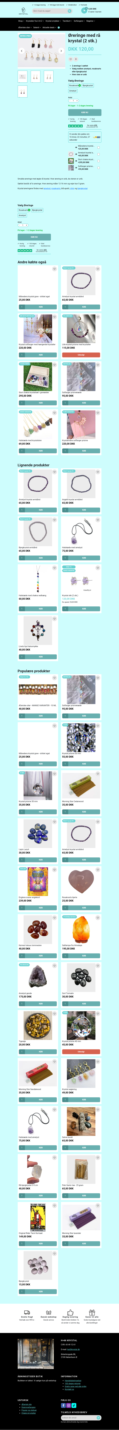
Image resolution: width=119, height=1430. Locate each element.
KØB (41, 307)
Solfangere (79, 21)
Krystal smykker (53, 21)
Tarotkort (67, 21)
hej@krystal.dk (73, 1349)
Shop (21, 21)
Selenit (37, 27)
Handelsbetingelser (73, 1380)
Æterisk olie (27, 1404)
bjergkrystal (82, 188)
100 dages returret (73, 1383)
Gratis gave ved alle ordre (75, 1386)
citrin (72, 188)
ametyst (47, 188)
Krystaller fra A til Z (35, 21)
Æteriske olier (25, 27)
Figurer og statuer (29, 1410)
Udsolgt (81, 355)
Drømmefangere (28, 1407)
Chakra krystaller (29, 1413)
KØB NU (84, 112)
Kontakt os (69, 1389)
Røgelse (90, 21)
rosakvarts (55, 188)
